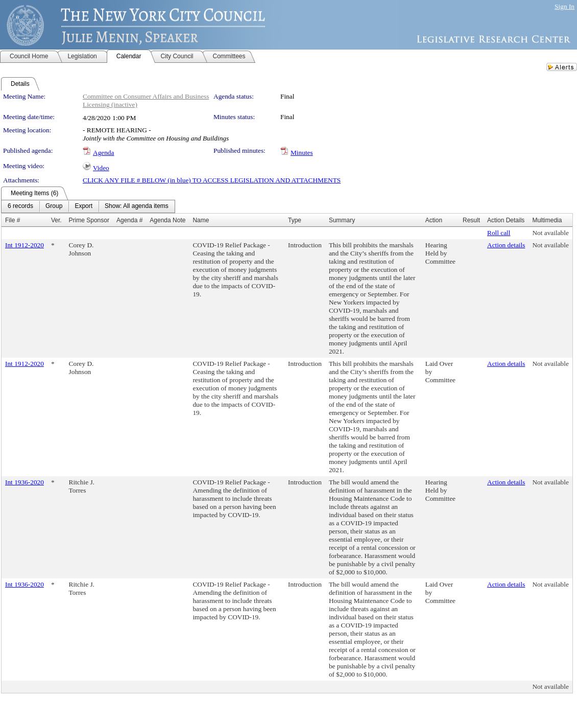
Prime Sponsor (89, 220)
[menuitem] (20, 206)
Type (294, 220)
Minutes (302, 152)
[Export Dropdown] (83, 206)
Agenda (103, 152)
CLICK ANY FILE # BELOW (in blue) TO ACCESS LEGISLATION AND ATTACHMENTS (212, 180)
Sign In (564, 6)
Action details (506, 245)
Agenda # (129, 220)
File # (12, 220)
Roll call (499, 233)
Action (433, 220)
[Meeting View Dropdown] (137, 206)
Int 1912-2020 (24, 245)
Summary (342, 220)
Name (201, 220)
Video (101, 168)
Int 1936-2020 (24, 482)
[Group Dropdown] (53, 206)
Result (471, 220)
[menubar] (88, 206)
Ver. (56, 220)
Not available (550, 233)
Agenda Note (167, 220)
